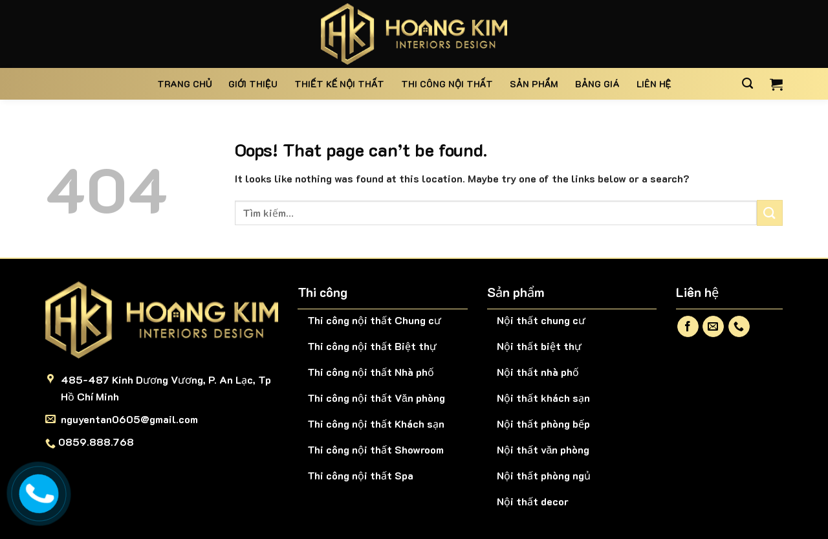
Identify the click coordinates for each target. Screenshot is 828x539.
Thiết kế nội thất (339, 84)
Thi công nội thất (447, 84)
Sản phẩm (534, 84)
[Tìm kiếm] (747, 83)
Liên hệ (654, 84)
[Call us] (739, 327)
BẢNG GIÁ (597, 84)
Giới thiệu (253, 84)
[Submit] (770, 212)
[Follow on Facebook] (688, 327)
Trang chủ (184, 84)
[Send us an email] (713, 327)
